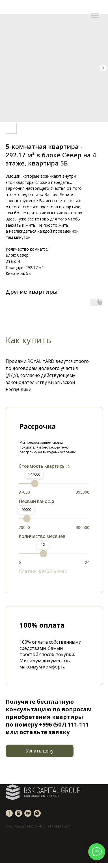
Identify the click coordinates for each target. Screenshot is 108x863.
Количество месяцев (42, 536)
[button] (40, 751)
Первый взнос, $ (37, 501)
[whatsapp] (37, 813)
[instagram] (18, 813)
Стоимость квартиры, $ (45, 466)
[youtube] (27, 813)
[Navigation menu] (95, 15)
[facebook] (9, 813)
